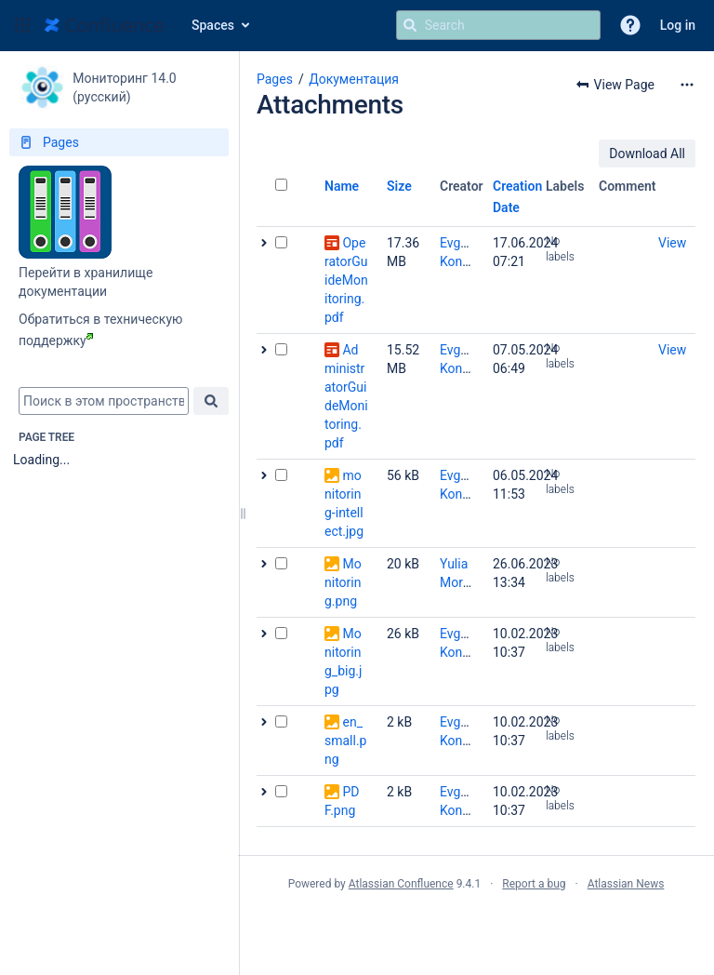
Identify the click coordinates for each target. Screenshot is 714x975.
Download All (647, 153)
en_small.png (345, 741)
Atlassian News (626, 883)
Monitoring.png (343, 582)
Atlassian (476, 925)
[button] (22, 25)
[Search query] (498, 25)
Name (341, 186)
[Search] (410, 25)
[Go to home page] (104, 25)
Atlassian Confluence (401, 883)
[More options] (687, 85)
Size (399, 186)
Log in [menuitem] (677, 25)
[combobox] (104, 401)
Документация (354, 79)
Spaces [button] (213, 25)
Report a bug (533, 883)
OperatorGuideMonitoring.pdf (346, 280)
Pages (275, 79)
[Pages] (119, 142)
